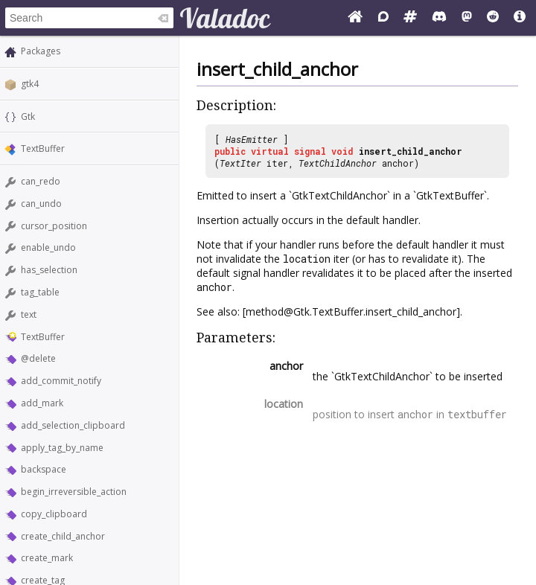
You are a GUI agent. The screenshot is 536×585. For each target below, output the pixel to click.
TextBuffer (43, 148)
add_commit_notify (61, 380)
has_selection (49, 269)
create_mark (47, 558)
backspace (43, 469)
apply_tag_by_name (62, 447)
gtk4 (30, 83)
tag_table (40, 292)
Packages (40, 51)
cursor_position (54, 226)
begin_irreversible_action (74, 491)
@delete (38, 358)
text (28, 314)
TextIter (240, 163)
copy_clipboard (54, 514)
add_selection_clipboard (73, 425)
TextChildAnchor (338, 163)
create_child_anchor (63, 536)
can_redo (40, 181)
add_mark (42, 403)
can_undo (41, 203)
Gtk (28, 116)
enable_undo (48, 247)
